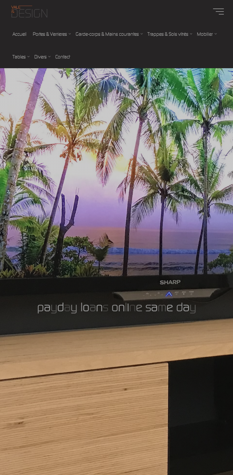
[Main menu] (218, 11)
